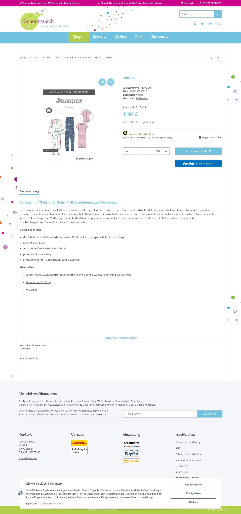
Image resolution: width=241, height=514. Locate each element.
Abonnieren (210, 413)
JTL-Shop (224, 509)
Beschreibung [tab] (29, 191)
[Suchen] (196, 14)
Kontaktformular (28, 458)
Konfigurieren (193, 493)
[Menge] (142, 151)
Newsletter (182, 466)
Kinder (139, 94)
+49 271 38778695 (211, 3)
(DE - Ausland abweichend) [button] (159, 137)
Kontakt (188, 3)
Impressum (31, 503)
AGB (178, 448)
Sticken (120, 37)
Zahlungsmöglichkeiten (189, 454)
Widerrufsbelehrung (187, 477)
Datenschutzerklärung (52, 503)
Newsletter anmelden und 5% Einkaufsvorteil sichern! (131, 3)
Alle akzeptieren (193, 484)
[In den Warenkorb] (22, 74)
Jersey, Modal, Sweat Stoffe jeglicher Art (49, 274)
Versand (150, 122)
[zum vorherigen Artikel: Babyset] (211, 57)
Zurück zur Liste (29, 57)
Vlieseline (31, 289)
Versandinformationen (188, 460)
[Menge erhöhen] (166, 151)
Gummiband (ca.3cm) (38, 282)
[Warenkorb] (215, 24)
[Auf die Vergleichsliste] (102, 82)
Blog (138, 37)
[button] (194, 24)
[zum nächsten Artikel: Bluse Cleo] (218, 57)
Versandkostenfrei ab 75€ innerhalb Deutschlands (51, 3)
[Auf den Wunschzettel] (110, 82)
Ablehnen (193, 502)
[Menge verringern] (127, 151)
